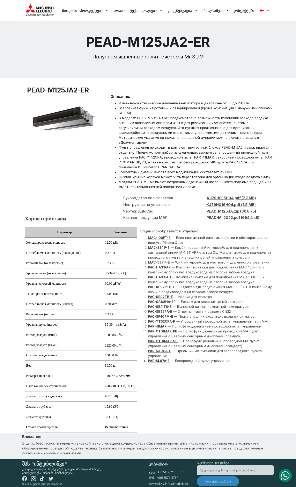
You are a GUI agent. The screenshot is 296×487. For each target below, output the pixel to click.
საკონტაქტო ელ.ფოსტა (213, 466)
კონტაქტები (243, 10)
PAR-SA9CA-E (159, 371)
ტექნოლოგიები (143, 10)
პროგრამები (212, 10)
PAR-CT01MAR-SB (163, 361)
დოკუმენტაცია (179, 10)
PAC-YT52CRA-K (161, 342)
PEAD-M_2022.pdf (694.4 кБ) (233, 222)
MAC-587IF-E (159, 283)
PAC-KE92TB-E (160, 317)
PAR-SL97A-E (159, 381)
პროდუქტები (91, 10)
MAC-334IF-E (159, 268)
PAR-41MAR (157, 346)
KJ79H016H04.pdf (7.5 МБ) (231, 209)
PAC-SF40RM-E (160, 337)
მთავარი (69, 10)
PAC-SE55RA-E (160, 332)
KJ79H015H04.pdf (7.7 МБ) (231, 202)
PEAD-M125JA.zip (223, 215)
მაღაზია (119, 10)
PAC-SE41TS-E (160, 327)
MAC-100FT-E (159, 258)
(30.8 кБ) (247, 215)
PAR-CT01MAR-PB (162, 351)
